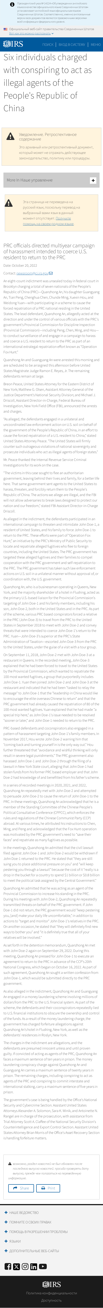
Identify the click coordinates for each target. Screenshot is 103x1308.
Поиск (47, 44)
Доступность (51, 1300)
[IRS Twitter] (16, 1268)
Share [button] (24, 1188)
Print (51, 1188)
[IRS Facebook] (8, 1266)
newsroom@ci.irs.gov (35, 273)
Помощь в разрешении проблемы (38, 1231)
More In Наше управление (51, 180)
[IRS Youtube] (43, 1266)
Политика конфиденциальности (51, 1293)
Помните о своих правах (30, 1222)
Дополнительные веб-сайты (34, 1251)
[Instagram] (25, 1266)
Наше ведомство (24, 1212)
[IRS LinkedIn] (33, 1268)
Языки (15, 1241)
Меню (96, 44)
